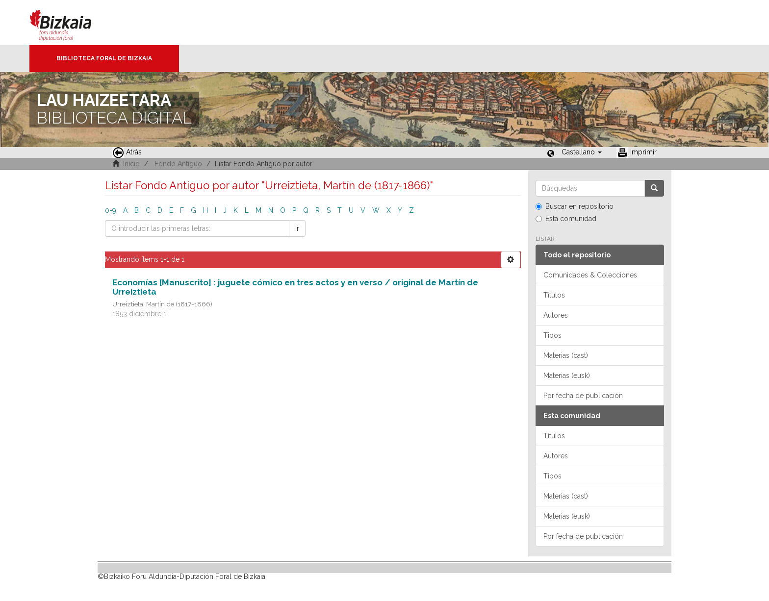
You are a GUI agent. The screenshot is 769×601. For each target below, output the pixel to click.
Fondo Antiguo (178, 164)
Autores (555, 315)
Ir (297, 228)
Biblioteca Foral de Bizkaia (104, 58)
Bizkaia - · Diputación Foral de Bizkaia (70, 22)
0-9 (110, 210)
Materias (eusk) (566, 375)
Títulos (554, 295)
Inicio (131, 164)
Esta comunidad (566, 219)
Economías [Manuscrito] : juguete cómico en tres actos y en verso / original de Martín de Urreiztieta (295, 287)
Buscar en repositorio (575, 206)
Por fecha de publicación (583, 396)
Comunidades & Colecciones (590, 275)
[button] (581, 152)
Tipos (552, 335)
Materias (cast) (565, 355)
